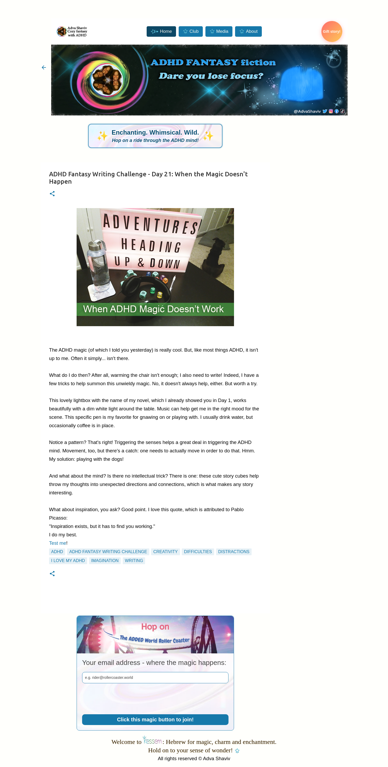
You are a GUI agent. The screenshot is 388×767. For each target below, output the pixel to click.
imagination (105, 560)
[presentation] (122, 699)
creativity (165, 551)
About (248, 31)
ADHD (57, 551)
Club (191, 31)
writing (134, 560)
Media (219, 31)
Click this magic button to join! (155, 719)
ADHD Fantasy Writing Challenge (108, 551)
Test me (57, 543)
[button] (52, 194)
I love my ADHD (68, 560)
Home (161, 31)
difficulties (198, 551)
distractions (233, 551)
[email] (155, 677)
